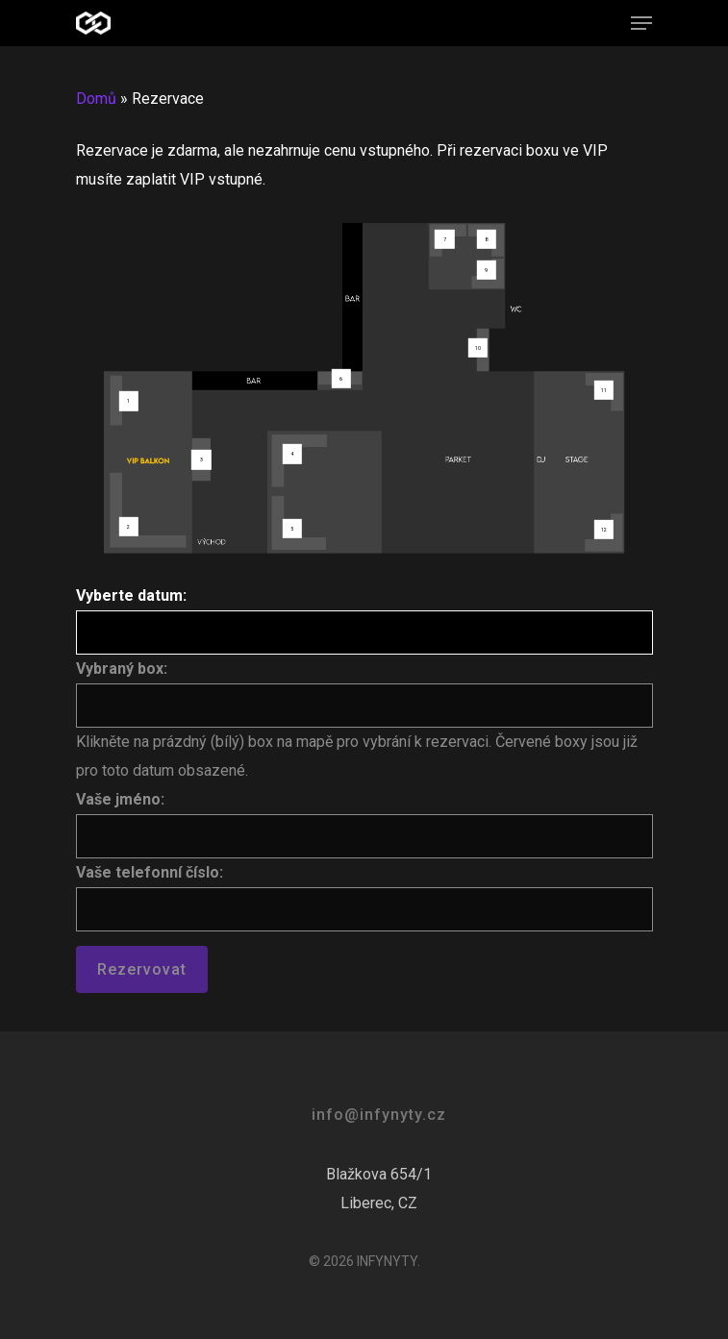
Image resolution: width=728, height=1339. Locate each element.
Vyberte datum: (131, 595)
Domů (96, 98)
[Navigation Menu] (641, 23)
